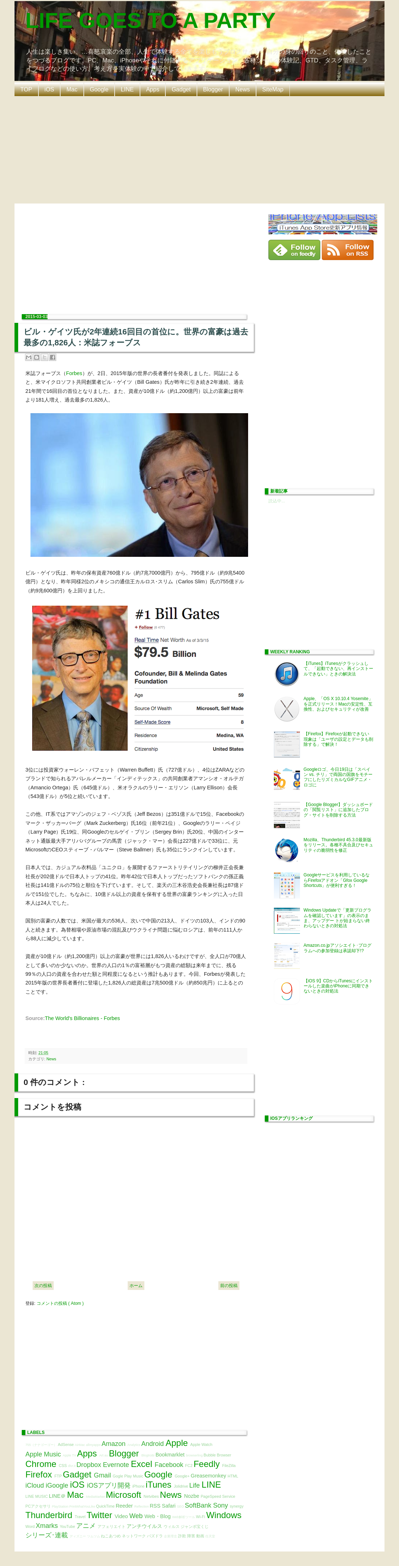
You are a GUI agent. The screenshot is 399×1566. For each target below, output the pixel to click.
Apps (152, 89)
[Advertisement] (199, 149)
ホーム (136, 1285)
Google (99, 89)
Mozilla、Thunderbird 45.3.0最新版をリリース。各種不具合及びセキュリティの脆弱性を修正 (338, 845)
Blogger (213, 89)
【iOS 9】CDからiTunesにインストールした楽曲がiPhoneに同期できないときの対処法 (338, 986)
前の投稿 (229, 1285)
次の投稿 (43, 1285)
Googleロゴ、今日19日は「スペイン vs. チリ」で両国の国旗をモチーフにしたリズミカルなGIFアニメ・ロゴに (338, 777)
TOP (26, 89)
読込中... (276, 500)
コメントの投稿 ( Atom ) (60, 1303)
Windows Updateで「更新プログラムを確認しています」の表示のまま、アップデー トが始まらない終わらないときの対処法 (337, 918)
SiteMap (273, 89)
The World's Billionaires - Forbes (82, 1018)
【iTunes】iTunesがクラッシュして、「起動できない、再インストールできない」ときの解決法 (338, 669)
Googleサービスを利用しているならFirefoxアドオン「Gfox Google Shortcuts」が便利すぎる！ (337, 880)
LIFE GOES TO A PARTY (150, 20)
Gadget (181, 89)
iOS (49, 89)
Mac (71, 89)
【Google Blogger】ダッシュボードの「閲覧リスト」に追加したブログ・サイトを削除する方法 (338, 810)
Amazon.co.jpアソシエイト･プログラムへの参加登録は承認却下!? (337, 948)
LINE (127, 89)
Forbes (74, 373)
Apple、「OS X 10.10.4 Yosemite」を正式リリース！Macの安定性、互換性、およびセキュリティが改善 (338, 704)
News (242, 89)
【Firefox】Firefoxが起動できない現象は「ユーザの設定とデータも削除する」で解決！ (338, 739)
